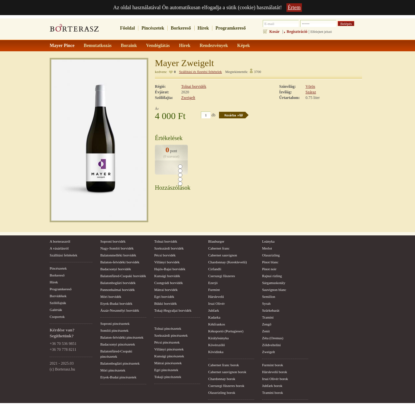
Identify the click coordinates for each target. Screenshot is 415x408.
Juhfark (213, 310)
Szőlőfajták (58, 303)
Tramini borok (272, 393)
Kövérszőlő (216, 345)
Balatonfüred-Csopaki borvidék (123, 276)
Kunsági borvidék (167, 276)
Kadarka (214, 317)
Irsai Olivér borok (275, 379)
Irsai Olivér (216, 303)
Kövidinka (215, 352)
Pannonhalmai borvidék (117, 290)
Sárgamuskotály (273, 283)
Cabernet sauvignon (222, 255)
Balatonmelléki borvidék (118, 255)
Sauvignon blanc (274, 290)
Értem (294, 7)
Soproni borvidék (113, 241)
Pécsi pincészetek (167, 342)
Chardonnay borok (221, 379)
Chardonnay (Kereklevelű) (227, 262)
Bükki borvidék (165, 303)
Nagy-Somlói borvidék (117, 248)
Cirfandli (214, 269)
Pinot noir (269, 269)
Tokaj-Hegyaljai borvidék (172, 310)
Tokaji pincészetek (167, 377)
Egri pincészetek (166, 370)
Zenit (266, 331)
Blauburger (216, 241)
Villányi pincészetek (168, 349)
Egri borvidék (164, 297)
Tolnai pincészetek (167, 328)
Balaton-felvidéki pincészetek (121, 337)
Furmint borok (272, 365)
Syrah (266, 303)
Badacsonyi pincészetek (117, 344)
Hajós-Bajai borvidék (169, 269)
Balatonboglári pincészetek (119, 363)
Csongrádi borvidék (168, 283)
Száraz (310, 92)
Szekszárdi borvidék (169, 248)
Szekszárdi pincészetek (171, 335)
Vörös (310, 86)
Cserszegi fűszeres (221, 276)
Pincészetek (152, 28)
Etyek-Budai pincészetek (118, 377)
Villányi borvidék (167, 262)
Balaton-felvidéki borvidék (119, 262)
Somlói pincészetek (114, 330)
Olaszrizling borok (221, 393)
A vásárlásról (59, 248)
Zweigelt (188, 97)
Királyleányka (218, 338)
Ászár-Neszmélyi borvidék (119, 310)
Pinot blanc (270, 262)
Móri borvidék (110, 297)
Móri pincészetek (112, 370)
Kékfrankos (216, 324)
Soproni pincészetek (115, 323)
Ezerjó (213, 283)
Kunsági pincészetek (169, 356)
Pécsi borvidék (165, 255)
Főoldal (127, 28)
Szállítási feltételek (63, 255)
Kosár (274, 31)
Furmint (214, 290)
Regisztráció (296, 31)
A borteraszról (60, 241)
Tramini (268, 317)
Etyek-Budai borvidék (116, 303)
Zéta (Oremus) (272, 338)
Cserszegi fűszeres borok (226, 386)
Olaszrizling (271, 255)
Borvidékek (58, 296)
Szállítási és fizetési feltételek (200, 72)
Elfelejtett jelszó (321, 32)
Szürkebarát (271, 310)
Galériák (56, 310)
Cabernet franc (219, 248)
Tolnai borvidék (193, 86)
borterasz (74, 30)
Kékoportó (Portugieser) (225, 331)
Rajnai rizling (272, 276)
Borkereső (181, 28)
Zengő (266, 324)
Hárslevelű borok (274, 372)
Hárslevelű (216, 297)
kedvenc (161, 72)
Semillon (268, 297)
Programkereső (230, 28)
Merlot (267, 248)
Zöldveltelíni (271, 345)
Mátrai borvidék (166, 290)
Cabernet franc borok (223, 365)
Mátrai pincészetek (168, 363)
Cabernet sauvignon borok (227, 372)
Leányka (268, 241)
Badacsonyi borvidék (115, 269)
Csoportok (57, 317)
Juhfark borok (272, 386)
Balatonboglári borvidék (117, 283)
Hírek (203, 28)
